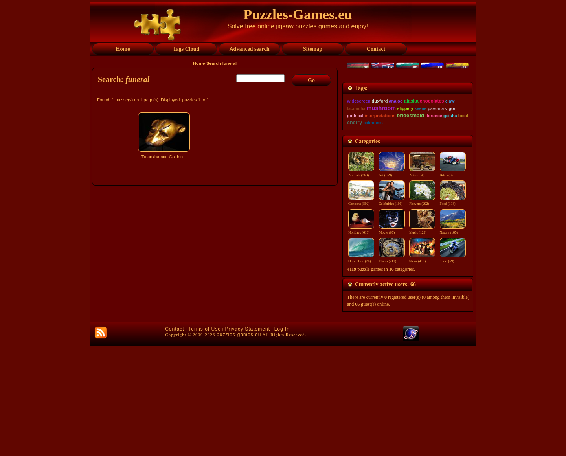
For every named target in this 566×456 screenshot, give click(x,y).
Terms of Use (204, 439)
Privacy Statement (247, 439)
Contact (174, 439)
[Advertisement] (215, 231)
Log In (282, 439)
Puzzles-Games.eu (297, 14)
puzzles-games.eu (239, 444)
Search (213, 63)
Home (199, 63)
